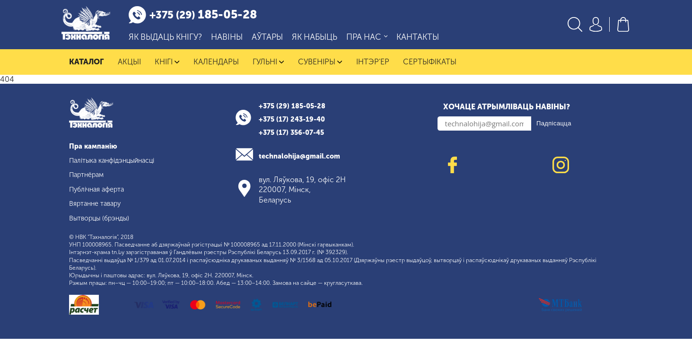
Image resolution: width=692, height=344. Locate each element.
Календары (216, 66)
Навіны (237, 40)
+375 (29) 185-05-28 (296, 110)
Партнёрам (88, 180)
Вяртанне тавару (98, 208)
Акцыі (129, 66)
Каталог (86, 66)
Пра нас (376, 40)
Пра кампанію (96, 151)
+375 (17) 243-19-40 (295, 124)
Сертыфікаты (429, 66)
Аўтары (277, 40)
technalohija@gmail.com (305, 161)
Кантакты (427, 40)
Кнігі (167, 66)
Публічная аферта (100, 194)
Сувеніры (320, 66)
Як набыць (324, 40)
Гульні (268, 66)
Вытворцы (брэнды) (103, 223)
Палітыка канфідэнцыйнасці (118, 165)
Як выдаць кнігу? (175, 40)
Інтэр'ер (372, 66)
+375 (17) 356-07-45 (295, 137)
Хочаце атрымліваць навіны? (506, 111)
